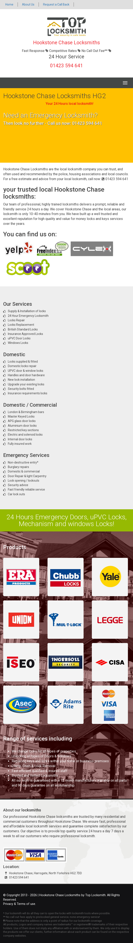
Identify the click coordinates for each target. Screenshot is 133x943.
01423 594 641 (66, 66)
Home (9, 4)
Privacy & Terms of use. (19, 904)
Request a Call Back (56, 4)
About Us (28, 4)
